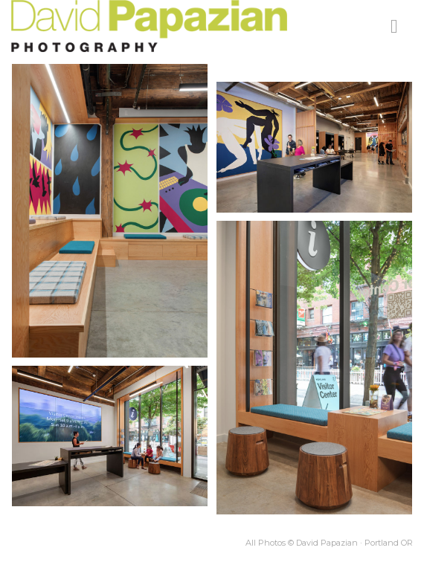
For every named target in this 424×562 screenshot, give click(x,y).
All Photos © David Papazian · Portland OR (329, 542)
